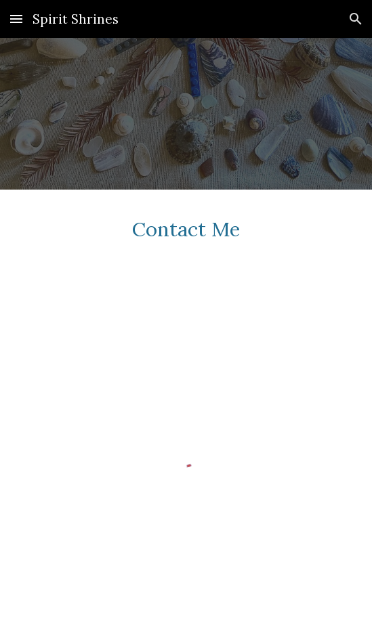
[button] (16, 18)
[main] (186, 239)
